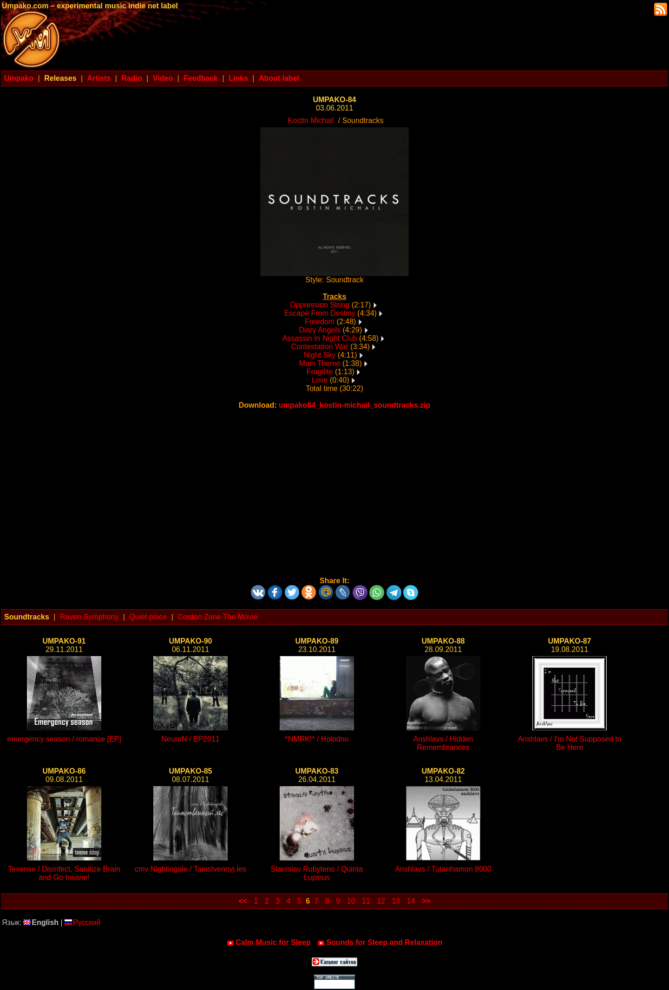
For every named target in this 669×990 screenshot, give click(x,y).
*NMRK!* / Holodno (317, 739)
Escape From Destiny (319, 313)
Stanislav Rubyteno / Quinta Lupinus (317, 873)
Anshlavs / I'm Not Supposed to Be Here (570, 743)
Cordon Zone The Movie (217, 617)
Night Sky (319, 355)
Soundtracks (26, 617)
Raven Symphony (89, 617)
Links (238, 78)
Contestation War (319, 347)
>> (426, 901)
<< (242, 901)
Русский (82, 922)
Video (163, 78)
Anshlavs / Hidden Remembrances (443, 743)
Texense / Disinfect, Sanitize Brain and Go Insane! (64, 873)
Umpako (18, 78)
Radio (131, 78)
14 (411, 901)
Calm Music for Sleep (269, 942)
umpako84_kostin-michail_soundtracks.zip (354, 405)
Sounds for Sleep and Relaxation (379, 942)
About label (279, 78)
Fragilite (320, 372)
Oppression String (319, 305)
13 (396, 901)
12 (381, 901)
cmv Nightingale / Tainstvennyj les (190, 869)
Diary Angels (320, 330)
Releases (60, 78)
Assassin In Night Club (319, 338)
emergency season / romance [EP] (64, 739)
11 (366, 901)
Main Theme (320, 363)
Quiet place (148, 617)
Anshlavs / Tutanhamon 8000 (443, 869)
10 (351, 901)
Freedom (319, 322)
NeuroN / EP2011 (190, 739)
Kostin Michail (311, 120)
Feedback (201, 78)
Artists (99, 78)
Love (320, 380)
